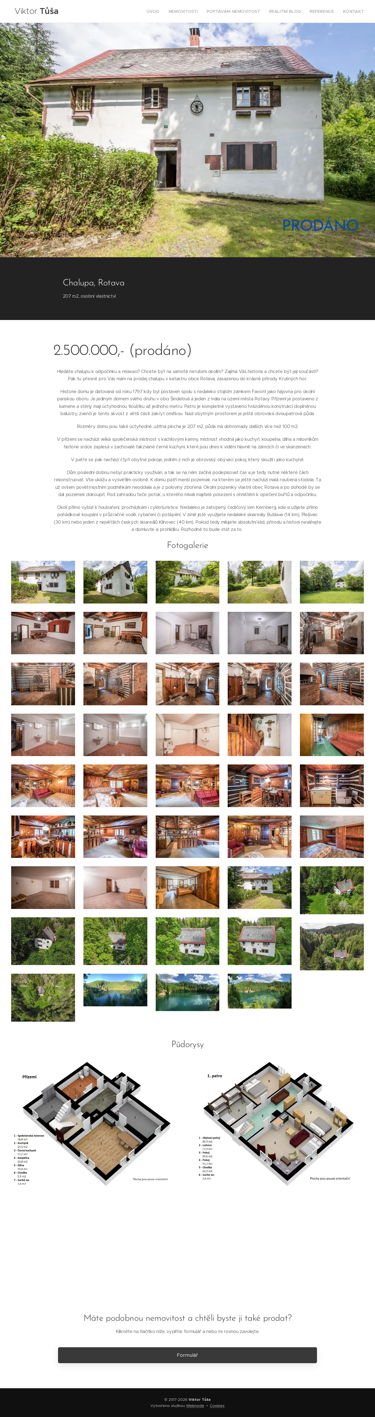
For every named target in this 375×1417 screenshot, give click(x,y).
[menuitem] (170, 11)
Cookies (217, 1405)
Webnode (195, 1405)
